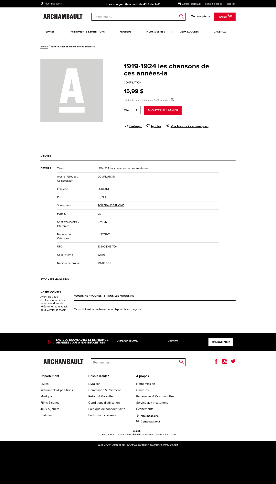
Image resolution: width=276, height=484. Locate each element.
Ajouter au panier (163, 110)
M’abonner (220, 342)
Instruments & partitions (87, 32)
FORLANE (104, 189)
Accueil (44, 46)
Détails (45, 156)
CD (99, 214)
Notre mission (145, 384)
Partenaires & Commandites (155, 396)
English (231, 4)
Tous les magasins (120, 296)
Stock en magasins (54, 279)
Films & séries (155, 32)
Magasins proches (87, 296)
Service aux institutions (152, 402)
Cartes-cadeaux (189, 4)
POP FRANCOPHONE (111, 205)
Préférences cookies (102, 415)
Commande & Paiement (104, 390)
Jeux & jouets (189, 32)
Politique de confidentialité (106, 409)
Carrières (142, 390)
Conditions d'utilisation (104, 402)
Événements (144, 409)
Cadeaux (220, 32)
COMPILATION (132, 83)
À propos (142, 376)
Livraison (94, 384)
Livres (50, 32)
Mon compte (199, 16)
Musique (125, 32)
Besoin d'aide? (213, 4)
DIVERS (102, 222)
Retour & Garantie (100, 396)
